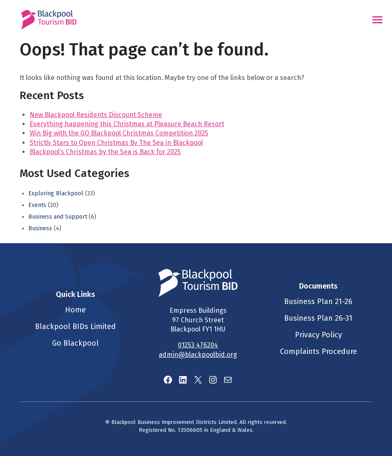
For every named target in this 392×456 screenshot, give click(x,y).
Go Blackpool (75, 343)
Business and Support (57, 216)
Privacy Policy (318, 334)
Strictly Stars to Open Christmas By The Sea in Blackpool (116, 143)
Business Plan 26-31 (318, 318)
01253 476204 (198, 345)
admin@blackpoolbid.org (198, 355)
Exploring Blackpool (55, 193)
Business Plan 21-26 (318, 301)
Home (75, 309)
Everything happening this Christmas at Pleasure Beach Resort (127, 124)
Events (37, 205)
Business (40, 228)
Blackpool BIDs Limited (75, 326)
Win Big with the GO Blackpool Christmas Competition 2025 (119, 133)
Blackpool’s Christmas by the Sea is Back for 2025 (105, 152)
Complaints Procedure (318, 351)
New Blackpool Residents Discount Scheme (96, 115)
